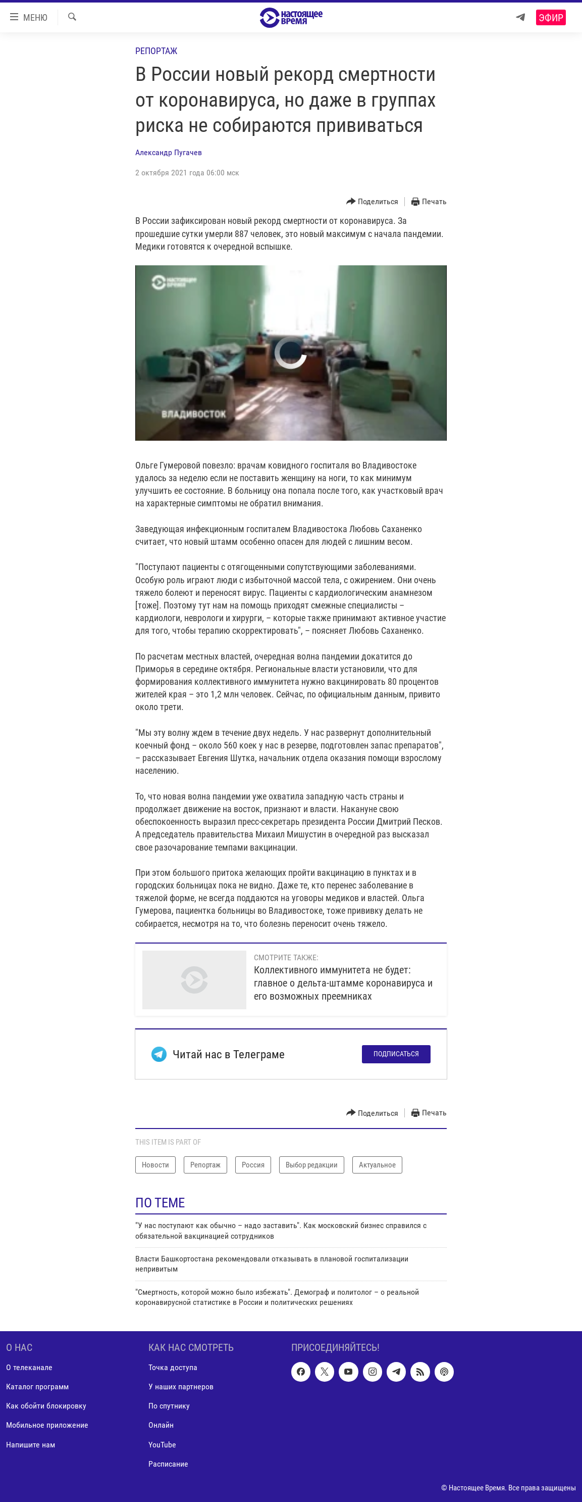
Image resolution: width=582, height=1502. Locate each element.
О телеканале (29, 1367)
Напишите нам (30, 1444)
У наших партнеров (181, 1386)
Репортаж (156, 50)
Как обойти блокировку (46, 1406)
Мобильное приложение (47, 1425)
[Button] (372, 202)
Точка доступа (172, 1367)
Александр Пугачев (168, 152)
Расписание (168, 1463)
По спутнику (169, 1406)
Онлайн (161, 1425)
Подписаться (396, 1054)
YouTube (162, 1444)
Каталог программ (37, 1386)
